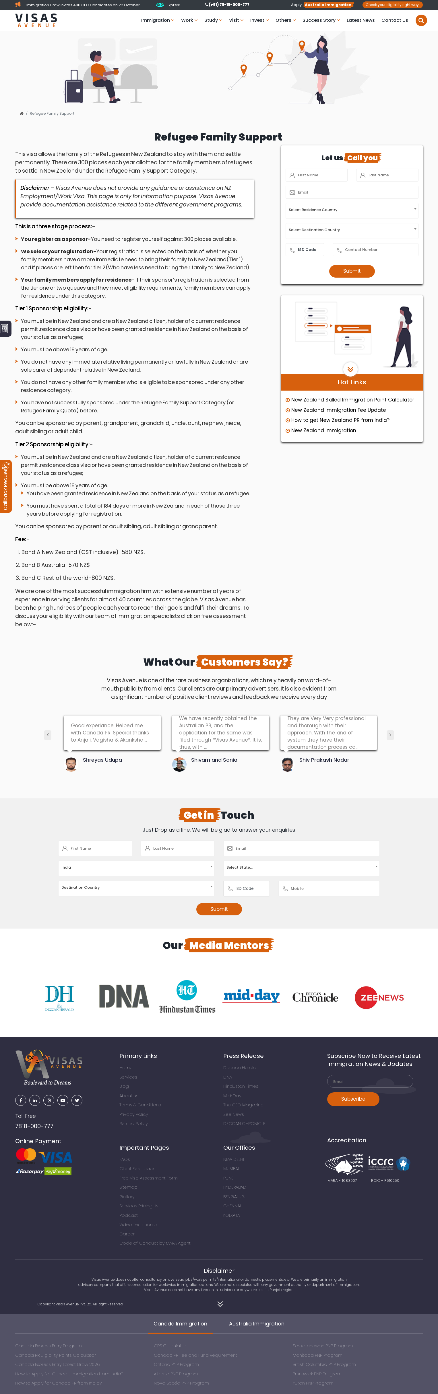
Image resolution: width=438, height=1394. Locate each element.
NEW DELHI (233, 1159)
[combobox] (352, 211)
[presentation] (47, 735)
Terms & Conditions (140, 1105)
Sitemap (128, 1187)
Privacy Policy (133, 1114)
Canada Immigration (180, 1323)
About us (128, 1096)
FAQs (124, 1159)
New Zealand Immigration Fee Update (336, 410)
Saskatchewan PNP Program (323, 1346)
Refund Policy (133, 1123)
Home (126, 1067)
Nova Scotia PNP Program (181, 1383)
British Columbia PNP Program (324, 1364)
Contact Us (394, 20)
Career (127, 1234)
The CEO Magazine (243, 1105)
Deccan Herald (239, 1067)
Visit (236, 20)
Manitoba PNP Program (317, 1355)
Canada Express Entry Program (48, 1346)
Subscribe (353, 1098)
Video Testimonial (138, 1224)
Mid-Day (232, 1096)
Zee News (233, 1114)
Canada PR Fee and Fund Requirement (195, 1355)
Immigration (158, 20)
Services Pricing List (139, 1206)
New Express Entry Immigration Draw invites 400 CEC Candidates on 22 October (125, 5)
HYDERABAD (234, 1187)
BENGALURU (235, 1197)
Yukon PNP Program (313, 1383)
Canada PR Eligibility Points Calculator (55, 1355)
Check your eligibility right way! (393, 4)
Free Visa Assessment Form (148, 1178)
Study (213, 20)
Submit (352, 271)
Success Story (321, 20)
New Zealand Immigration (321, 430)
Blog (124, 1086)
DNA (227, 1077)
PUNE (228, 1178)
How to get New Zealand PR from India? (337, 420)
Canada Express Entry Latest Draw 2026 (57, 1364)
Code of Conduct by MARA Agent (155, 1243)
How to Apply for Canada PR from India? (58, 1383)
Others (286, 20)
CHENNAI (232, 1206)
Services (128, 1077)
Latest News (361, 20)
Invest (259, 20)
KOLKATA (231, 1215)
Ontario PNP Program (176, 1364)
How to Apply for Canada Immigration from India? (69, 1374)
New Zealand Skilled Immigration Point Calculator (350, 399)
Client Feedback (136, 1168)
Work (189, 20)
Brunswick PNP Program (317, 1374)
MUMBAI (231, 1168)
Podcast (128, 1215)
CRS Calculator (170, 1346)
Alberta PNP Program (176, 1374)
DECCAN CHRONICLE (244, 1123)
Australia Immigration (256, 1323)
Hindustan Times (240, 1086)
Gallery (127, 1197)
